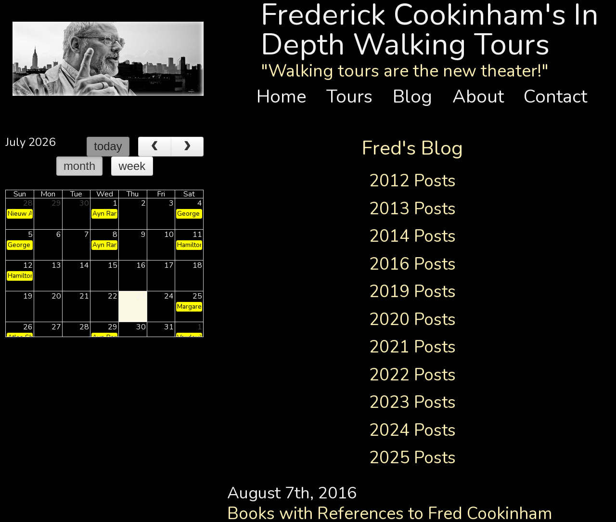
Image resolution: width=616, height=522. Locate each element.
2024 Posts (412, 430)
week (132, 165)
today (108, 146)
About (482, 96)
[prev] (154, 147)
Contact (555, 96)
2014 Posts (412, 236)
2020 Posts (412, 319)
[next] (187, 147)
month (79, 165)
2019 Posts (412, 291)
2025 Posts (412, 457)
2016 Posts (412, 263)
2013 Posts (412, 208)
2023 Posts (412, 402)
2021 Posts (412, 346)
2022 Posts (412, 374)
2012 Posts (412, 180)
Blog (417, 96)
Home (286, 96)
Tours (354, 96)
